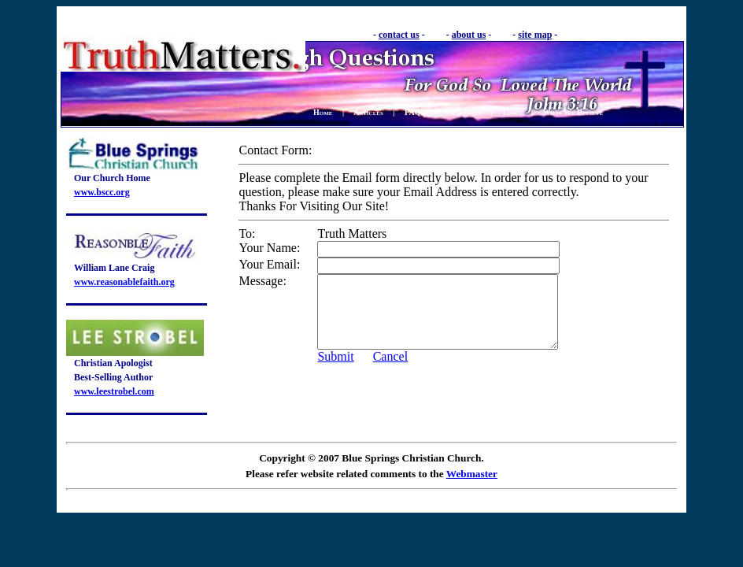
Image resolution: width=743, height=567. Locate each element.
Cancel (390, 370)
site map (535, 34)
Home (323, 112)
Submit (335, 370)
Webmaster (471, 474)
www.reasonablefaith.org (124, 281)
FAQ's (415, 112)
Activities (464, 112)
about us (469, 34)
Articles (368, 112)
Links (511, 112)
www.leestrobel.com (114, 391)
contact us (399, 34)
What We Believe (572, 112)
